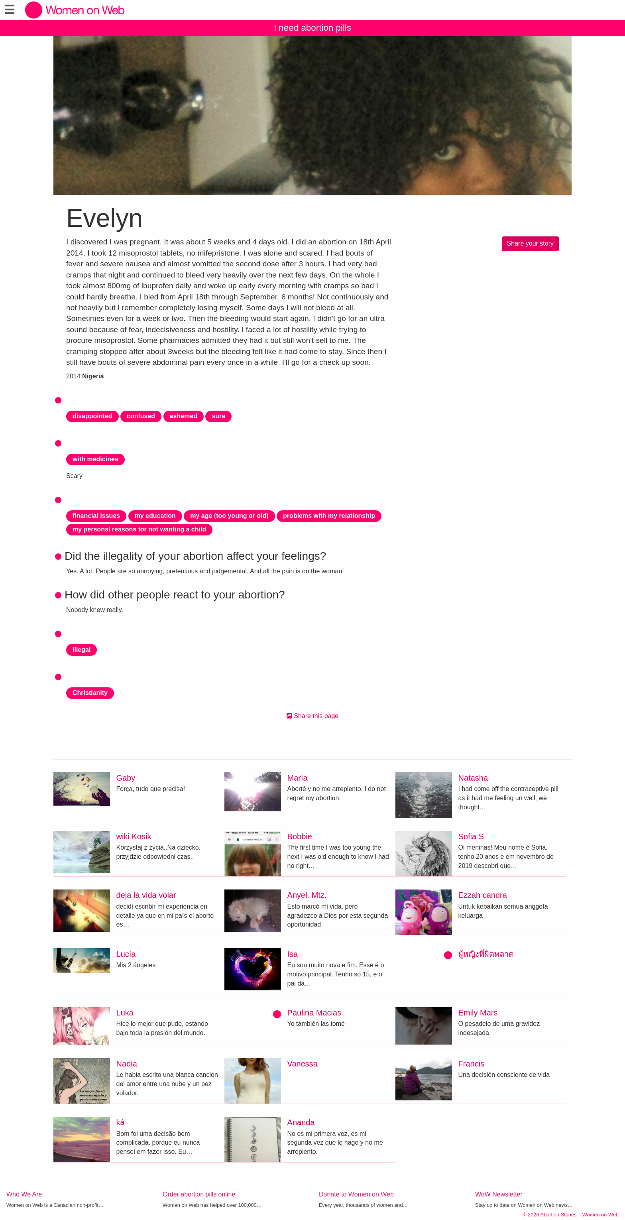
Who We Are (24, 1194)
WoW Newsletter (499, 1194)
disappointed (92, 416)
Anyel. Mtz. (307, 895)
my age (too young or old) (229, 515)
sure (218, 416)
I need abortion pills (312, 28)
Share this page (313, 715)
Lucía (126, 954)
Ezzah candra (482, 895)
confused (141, 416)
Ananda (301, 1122)
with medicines (95, 459)
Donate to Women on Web (356, 1194)
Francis (471, 1063)
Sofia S (471, 836)
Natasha (473, 777)
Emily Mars (478, 1012)
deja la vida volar (146, 895)
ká (120, 1122)
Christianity (90, 692)
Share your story (530, 243)
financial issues (96, 515)
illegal (81, 649)
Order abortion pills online (199, 1194)
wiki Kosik (133, 836)
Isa (292, 954)
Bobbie (299, 836)
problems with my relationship (329, 515)
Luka (125, 1012)
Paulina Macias (314, 1012)
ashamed (183, 416)
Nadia (126, 1063)
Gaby (126, 777)
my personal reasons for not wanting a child (139, 529)
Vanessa (302, 1063)
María (297, 777)
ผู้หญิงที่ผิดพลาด (486, 954)
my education (155, 515)
